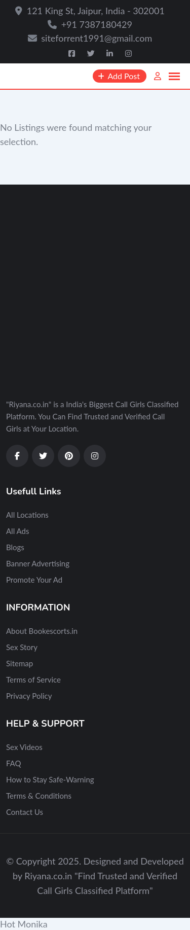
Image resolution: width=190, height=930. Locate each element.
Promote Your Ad (34, 579)
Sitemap (19, 663)
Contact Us (24, 811)
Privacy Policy (29, 695)
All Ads (17, 530)
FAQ (13, 763)
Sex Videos (24, 747)
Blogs (15, 547)
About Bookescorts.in (42, 630)
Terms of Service (33, 679)
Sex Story (21, 647)
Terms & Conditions (38, 795)
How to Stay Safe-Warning (50, 779)
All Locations (27, 514)
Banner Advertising (37, 563)
